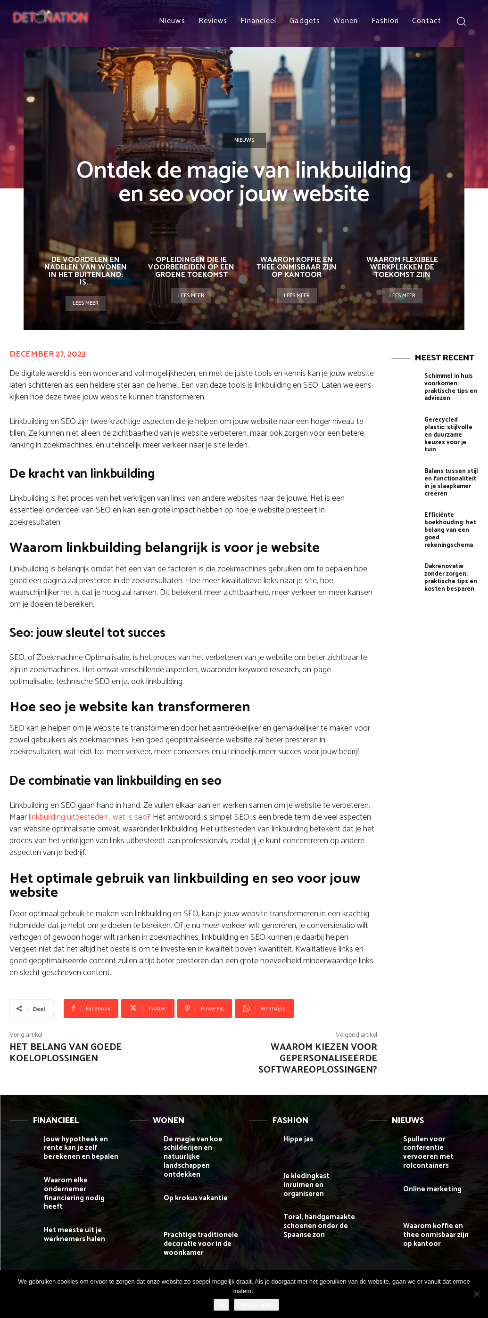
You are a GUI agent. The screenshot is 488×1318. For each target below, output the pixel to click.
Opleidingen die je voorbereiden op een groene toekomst (191, 267)
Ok (221, 1304)
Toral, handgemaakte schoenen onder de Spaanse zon (315, 1220)
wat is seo (130, 817)
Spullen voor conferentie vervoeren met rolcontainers (441, 1146)
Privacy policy (256, 1304)
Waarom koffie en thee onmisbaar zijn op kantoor (296, 267)
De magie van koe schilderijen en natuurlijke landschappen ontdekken (201, 1150)
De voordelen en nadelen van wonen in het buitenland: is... (85, 271)
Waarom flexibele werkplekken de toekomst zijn (402, 267)
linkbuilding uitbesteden (68, 817)
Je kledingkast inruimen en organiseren (318, 1179)
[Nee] (476, 1294)
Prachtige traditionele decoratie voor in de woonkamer (196, 1229)
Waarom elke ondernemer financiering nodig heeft (81, 1185)
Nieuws (244, 140)
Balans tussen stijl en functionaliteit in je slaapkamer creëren (448, 468)
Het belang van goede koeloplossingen (65, 1053)
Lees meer (86, 303)
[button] (461, 21)
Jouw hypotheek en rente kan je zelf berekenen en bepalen (81, 1146)
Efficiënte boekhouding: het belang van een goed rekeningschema (448, 513)
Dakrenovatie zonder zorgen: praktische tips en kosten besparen (448, 557)
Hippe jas (297, 1138)
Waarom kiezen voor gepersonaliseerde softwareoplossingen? (317, 1059)
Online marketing (429, 1177)
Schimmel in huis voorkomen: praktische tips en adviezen (448, 385)
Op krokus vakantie (192, 1185)
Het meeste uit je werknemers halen (71, 1219)
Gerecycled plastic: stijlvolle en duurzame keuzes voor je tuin (450, 427)
